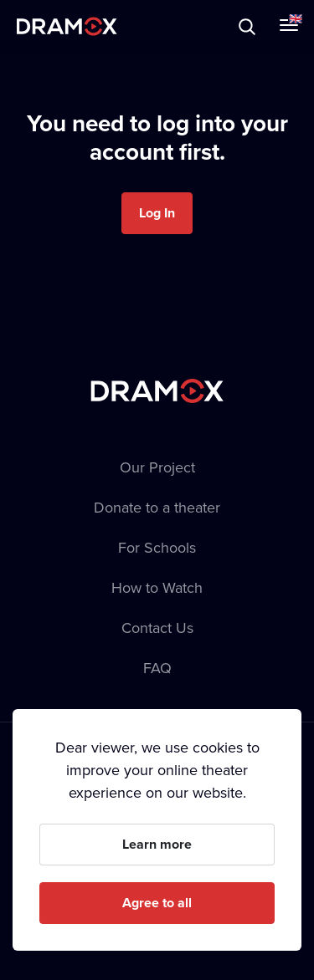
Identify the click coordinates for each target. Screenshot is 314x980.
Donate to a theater (157, 507)
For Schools (157, 547)
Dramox (67, 26)
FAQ (157, 667)
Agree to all (157, 902)
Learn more (157, 844)
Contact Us (157, 627)
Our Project (157, 467)
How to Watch (157, 587)
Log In (157, 212)
